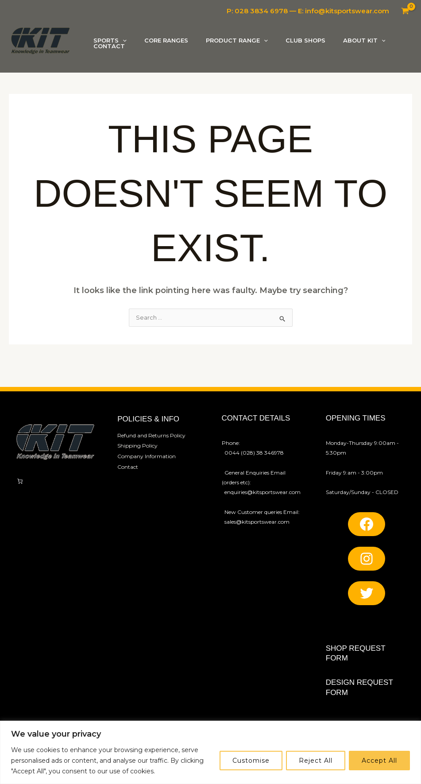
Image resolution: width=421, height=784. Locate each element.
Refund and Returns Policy (151, 453)
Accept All (379, 761)
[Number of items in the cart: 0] (20, 499)
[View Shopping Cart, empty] (405, 11)
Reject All (315, 761)
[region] (210, 752)
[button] (125, 36)
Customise (251, 761)
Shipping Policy (137, 463)
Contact (127, 482)
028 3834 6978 (261, 11)
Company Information (146, 473)
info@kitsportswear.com (347, 11)
